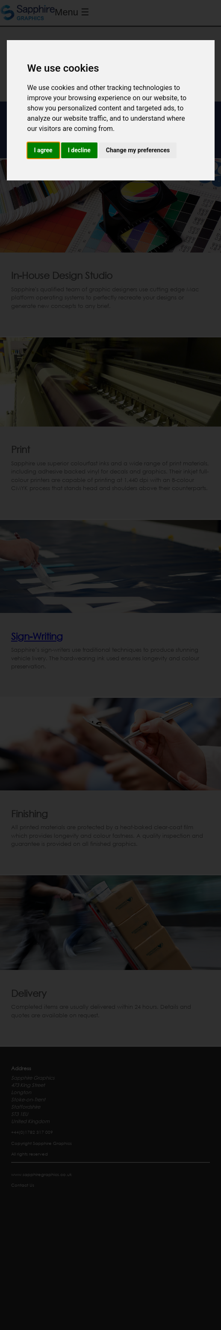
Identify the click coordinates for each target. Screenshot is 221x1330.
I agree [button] (43, 150)
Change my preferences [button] (138, 150)
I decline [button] (79, 150)
